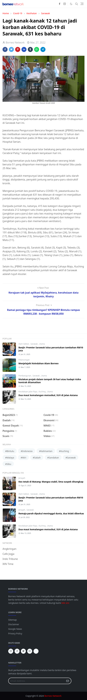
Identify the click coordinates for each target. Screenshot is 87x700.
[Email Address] (36, 681)
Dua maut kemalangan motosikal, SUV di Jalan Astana (48, 395)
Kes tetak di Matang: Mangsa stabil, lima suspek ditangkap (50, 481)
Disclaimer (13, 624)
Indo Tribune (10, 559)
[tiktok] (36, 651)
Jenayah (21, 478)
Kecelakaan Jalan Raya (28, 391)
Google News (15, 628)
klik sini (65, 602)
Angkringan (9, 549)
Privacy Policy (15, 633)
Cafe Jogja (8, 554)
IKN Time (8, 564)
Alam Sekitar (24, 344)
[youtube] (29, 651)
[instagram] (64, 4)
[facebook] (59, 4)
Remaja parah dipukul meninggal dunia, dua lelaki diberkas (51, 513)
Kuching (42, 391)
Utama (42, 344)
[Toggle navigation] (81, 3)
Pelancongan (24, 359)
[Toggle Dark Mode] (71, 3)
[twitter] (23, 651)
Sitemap (12, 619)
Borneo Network (52, 695)
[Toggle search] (76, 4)
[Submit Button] (67, 681)
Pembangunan (25, 375)
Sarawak (34, 344)
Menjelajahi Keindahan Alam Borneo (38, 363)
